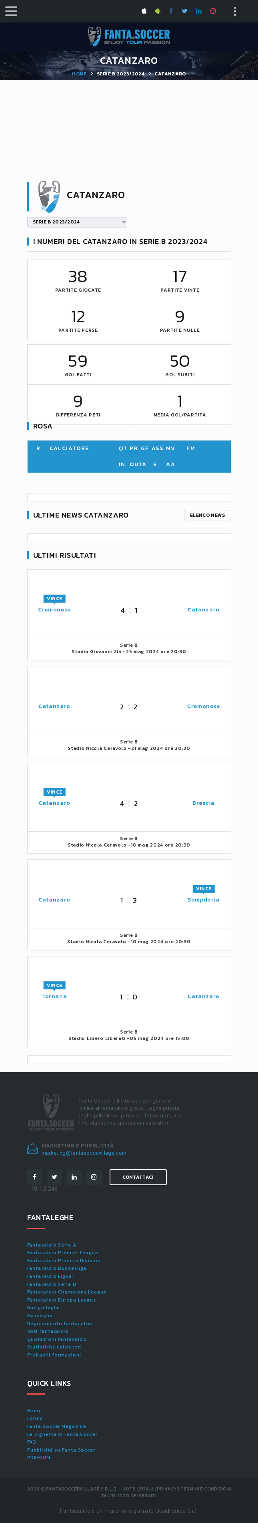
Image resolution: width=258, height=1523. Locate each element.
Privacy (167, 1489)
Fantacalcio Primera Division (64, 1260)
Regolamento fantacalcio (60, 1323)
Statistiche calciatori (54, 1346)
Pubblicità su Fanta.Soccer (61, 1450)
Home (79, 73)
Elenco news (207, 515)
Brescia (203, 803)
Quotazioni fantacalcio (57, 1339)
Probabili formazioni (54, 1355)
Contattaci (138, 1177)
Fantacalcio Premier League (62, 1252)
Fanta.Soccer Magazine (56, 1426)
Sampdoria (204, 900)
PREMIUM (38, 1457)
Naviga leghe (43, 1307)
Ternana (54, 996)
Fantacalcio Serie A (51, 1245)
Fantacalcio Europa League (62, 1300)
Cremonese (54, 609)
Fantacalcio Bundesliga (57, 1268)
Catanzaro (204, 609)
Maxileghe (40, 1315)
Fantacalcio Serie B (51, 1284)
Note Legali (137, 1489)
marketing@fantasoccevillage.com (84, 1153)
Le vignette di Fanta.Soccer (62, 1434)
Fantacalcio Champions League (67, 1292)
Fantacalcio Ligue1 (50, 1276)
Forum (35, 1418)
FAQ (32, 1442)
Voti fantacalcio (48, 1331)
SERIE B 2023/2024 (120, 73)
